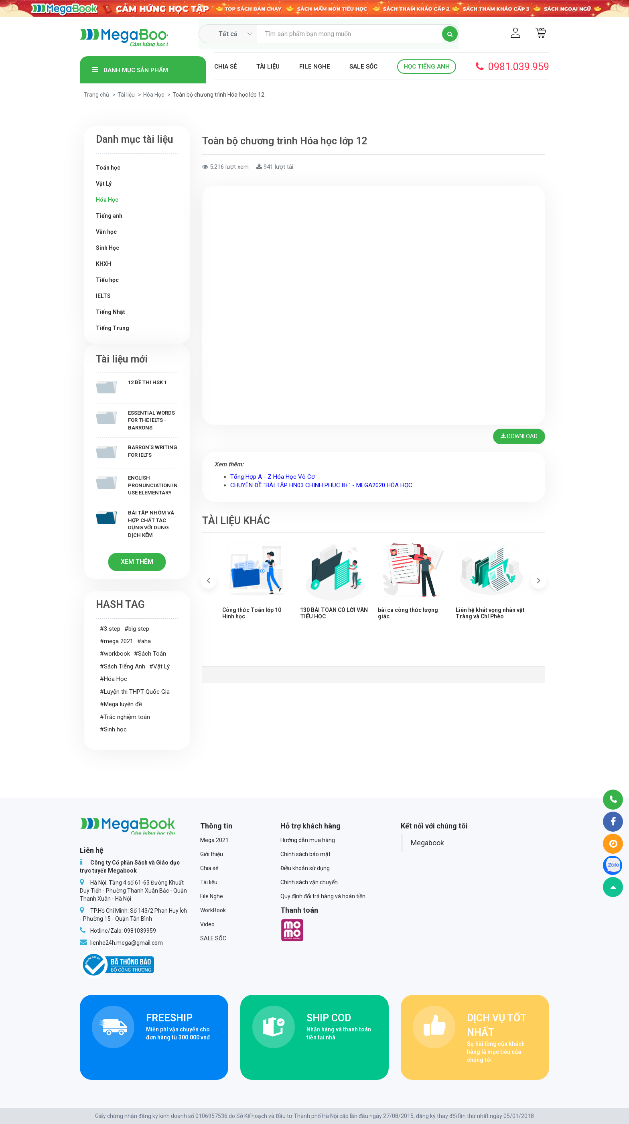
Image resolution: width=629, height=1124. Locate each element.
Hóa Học (153, 94)
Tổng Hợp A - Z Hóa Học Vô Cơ (272, 478)
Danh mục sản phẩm (130, 70)
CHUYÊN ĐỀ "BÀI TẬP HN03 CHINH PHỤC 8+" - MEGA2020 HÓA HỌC (321, 486)
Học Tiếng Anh (427, 66)
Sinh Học (107, 248)
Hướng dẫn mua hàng (307, 840)
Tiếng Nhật (110, 312)
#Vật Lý (159, 666)
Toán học (108, 167)
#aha (144, 641)
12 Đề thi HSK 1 (131, 386)
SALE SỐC (363, 66)
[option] (257, 582)
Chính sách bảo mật (305, 854)
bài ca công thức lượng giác (408, 614)
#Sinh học (113, 729)
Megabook (427, 843)
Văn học (106, 232)
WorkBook (213, 910)
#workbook (115, 653)
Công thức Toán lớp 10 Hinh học (251, 614)
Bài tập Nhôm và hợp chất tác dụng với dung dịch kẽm (135, 524)
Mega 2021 (214, 840)
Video (207, 924)
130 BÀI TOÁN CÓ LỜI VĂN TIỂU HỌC (334, 614)
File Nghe (314, 66)
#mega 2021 (116, 641)
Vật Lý (104, 183)
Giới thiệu (211, 854)
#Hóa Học (113, 679)
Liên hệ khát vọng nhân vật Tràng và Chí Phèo (490, 614)
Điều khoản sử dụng (305, 868)
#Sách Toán (150, 653)
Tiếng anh (109, 216)
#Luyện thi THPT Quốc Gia (135, 691)
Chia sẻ (225, 66)
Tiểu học (107, 280)
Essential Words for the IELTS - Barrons (135, 420)
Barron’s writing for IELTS (136, 451)
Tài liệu (268, 66)
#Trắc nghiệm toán (125, 717)
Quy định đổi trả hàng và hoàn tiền (322, 896)
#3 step (110, 628)
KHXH (103, 264)
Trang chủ (96, 94)
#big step (136, 628)
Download (518, 437)
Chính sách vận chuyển (309, 882)
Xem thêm (137, 561)
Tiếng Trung (112, 328)
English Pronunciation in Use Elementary (137, 485)
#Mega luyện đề (121, 704)
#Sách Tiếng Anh (122, 666)
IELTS (103, 296)
